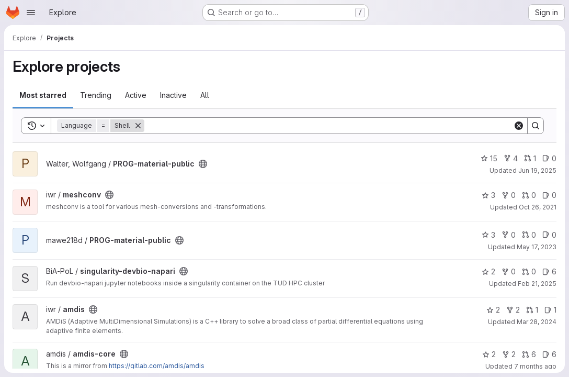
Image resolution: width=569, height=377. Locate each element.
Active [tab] (135, 95)
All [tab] (204, 95)
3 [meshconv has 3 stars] (488, 195)
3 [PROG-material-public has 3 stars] (488, 234)
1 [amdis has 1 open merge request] (532, 309)
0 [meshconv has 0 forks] (509, 195)
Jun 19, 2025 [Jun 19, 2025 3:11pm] (537, 170)
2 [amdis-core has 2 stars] (489, 354)
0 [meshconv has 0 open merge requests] (529, 195)
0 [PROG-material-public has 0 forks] (509, 234)
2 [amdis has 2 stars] (493, 309)
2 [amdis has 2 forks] (513, 309)
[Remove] (138, 125)
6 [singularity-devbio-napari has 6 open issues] (549, 271)
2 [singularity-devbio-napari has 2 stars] (488, 271)
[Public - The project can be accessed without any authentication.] (203, 164)
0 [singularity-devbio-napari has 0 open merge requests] (529, 271)
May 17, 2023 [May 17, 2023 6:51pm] (536, 247)
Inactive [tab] (173, 95)
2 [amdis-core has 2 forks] (509, 354)
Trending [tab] (95, 95)
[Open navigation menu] (30, 12)
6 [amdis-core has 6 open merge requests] (529, 354)
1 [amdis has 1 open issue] (550, 309)
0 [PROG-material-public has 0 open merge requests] (529, 234)
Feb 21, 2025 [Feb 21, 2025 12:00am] (537, 283)
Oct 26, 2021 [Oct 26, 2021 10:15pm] (537, 207)
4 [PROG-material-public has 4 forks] (511, 158)
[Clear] (519, 125)
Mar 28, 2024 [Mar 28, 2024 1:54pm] (536, 322)
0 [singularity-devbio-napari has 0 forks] (509, 271)
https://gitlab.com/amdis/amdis (156, 366)
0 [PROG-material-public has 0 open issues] (549, 158)
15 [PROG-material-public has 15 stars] (489, 158)
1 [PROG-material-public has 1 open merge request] (530, 158)
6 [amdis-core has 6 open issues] (549, 354)
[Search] (328, 125)
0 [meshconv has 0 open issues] (549, 195)
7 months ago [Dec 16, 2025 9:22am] (535, 366)
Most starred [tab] (42, 95)
